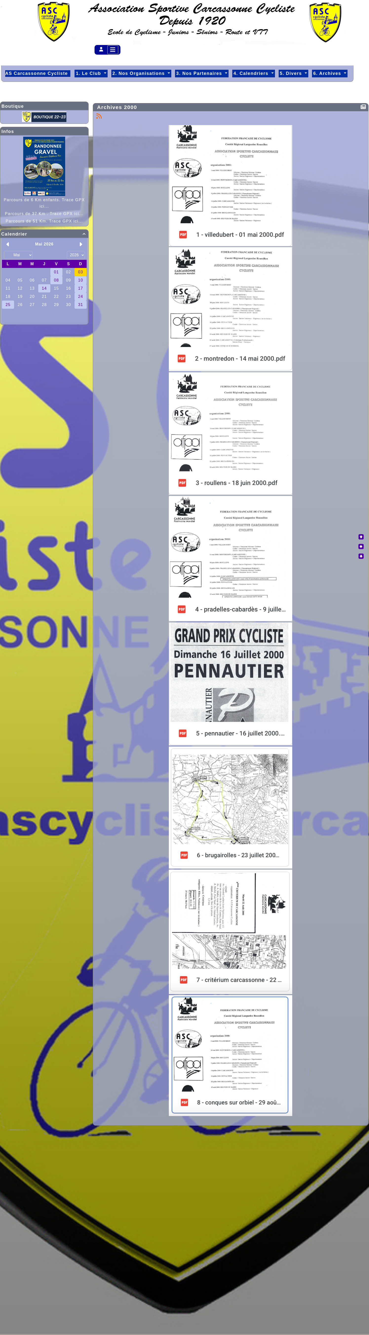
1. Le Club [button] (89, 73)
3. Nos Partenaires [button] (200, 73)
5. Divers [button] (292, 73)
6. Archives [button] (328, 73)
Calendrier (44, 234)
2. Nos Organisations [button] (140, 73)
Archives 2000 (118, 107)
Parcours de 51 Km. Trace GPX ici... (44, 221)
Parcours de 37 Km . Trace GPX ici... (44, 214)
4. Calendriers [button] (251, 73)
